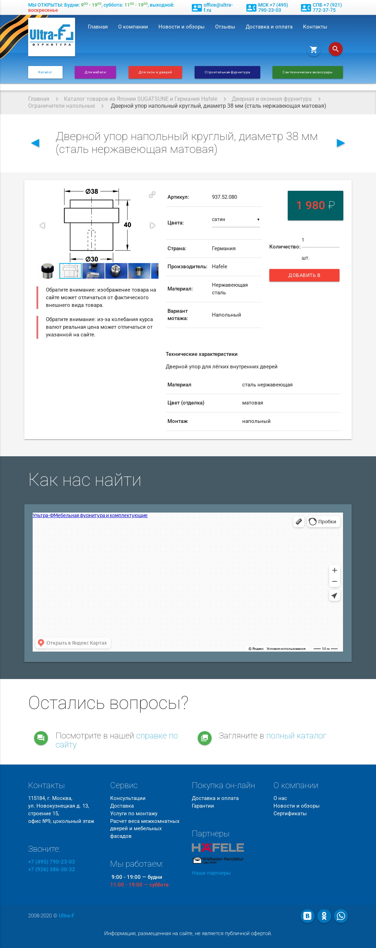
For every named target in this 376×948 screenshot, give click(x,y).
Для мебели (95, 72)
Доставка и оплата (269, 27)
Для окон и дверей (155, 72)
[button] (152, 194)
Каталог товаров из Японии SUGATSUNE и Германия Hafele (140, 99)
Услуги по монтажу (133, 814)
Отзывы (225, 27)
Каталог (45, 72)
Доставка (122, 806)
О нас (280, 798)
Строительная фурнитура (227, 72)
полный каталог (296, 736)
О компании (133, 27)
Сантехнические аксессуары (308, 72)
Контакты (315, 27)
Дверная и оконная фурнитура (272, 99)
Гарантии (203, 806)
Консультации (128, 798)
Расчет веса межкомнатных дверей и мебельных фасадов (144, 829)
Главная (98, 27)
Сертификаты (290, 814)
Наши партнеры (211, 873)
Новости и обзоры (181, 27)
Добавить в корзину (307, 276)
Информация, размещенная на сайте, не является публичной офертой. (188, 934)
